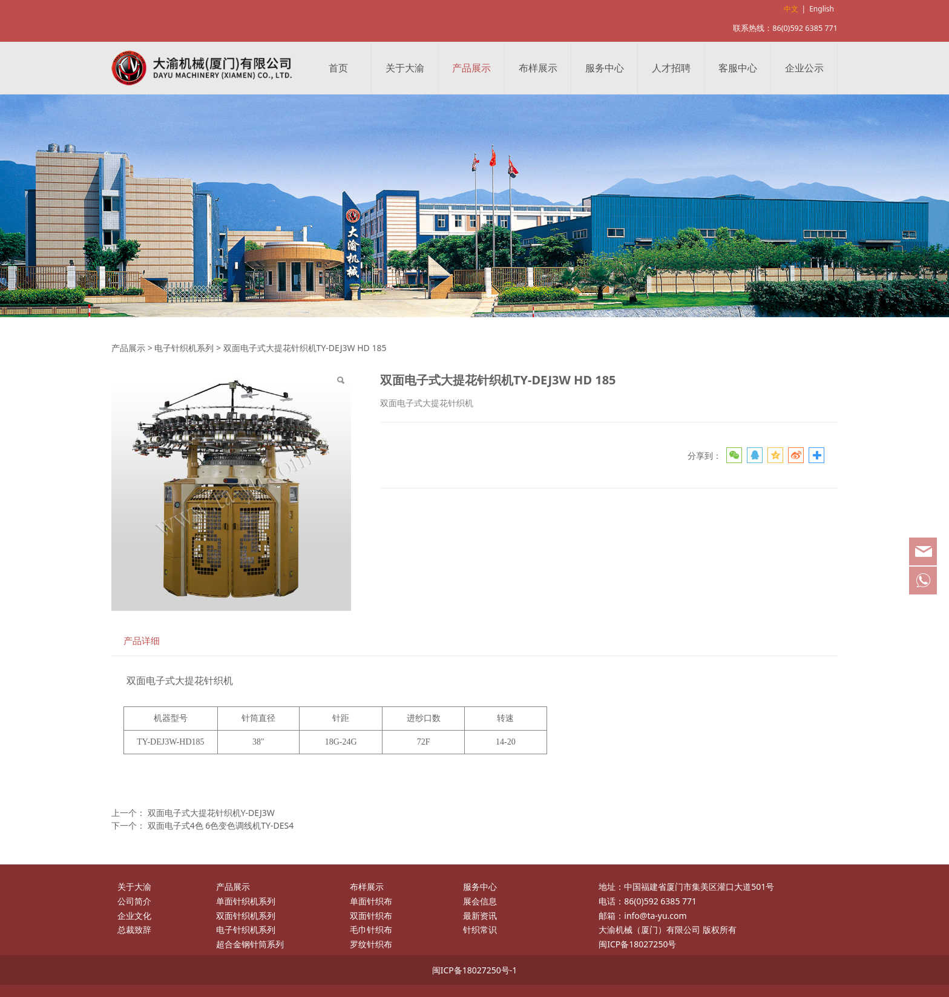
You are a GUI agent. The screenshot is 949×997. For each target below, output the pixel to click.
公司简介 (134, 901)
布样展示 (538, 67)
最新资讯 (480, 915)
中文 (791, 9)
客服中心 (737, 67)
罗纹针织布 (371, 944)
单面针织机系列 (245, 901)
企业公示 (804, 67)
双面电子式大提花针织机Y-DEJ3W (211, 812)
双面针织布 (371, 915)
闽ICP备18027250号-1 (474, 970)
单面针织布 (371, 901)
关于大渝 (405, 67)
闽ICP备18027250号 (637, 944)
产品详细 (141, 640)
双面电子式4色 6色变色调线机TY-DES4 (221, 825)
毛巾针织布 (371, 929)
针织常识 (480, 929)
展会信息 (480, 901)
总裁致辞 (134, 929)
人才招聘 (671, 67)
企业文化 (134, 915)
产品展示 (471, 67)
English (821, 9)
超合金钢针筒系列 (250, 944)
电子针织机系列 (184, 348)
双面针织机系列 (245, 915)
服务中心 (604, 67)
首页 (338, 67)
